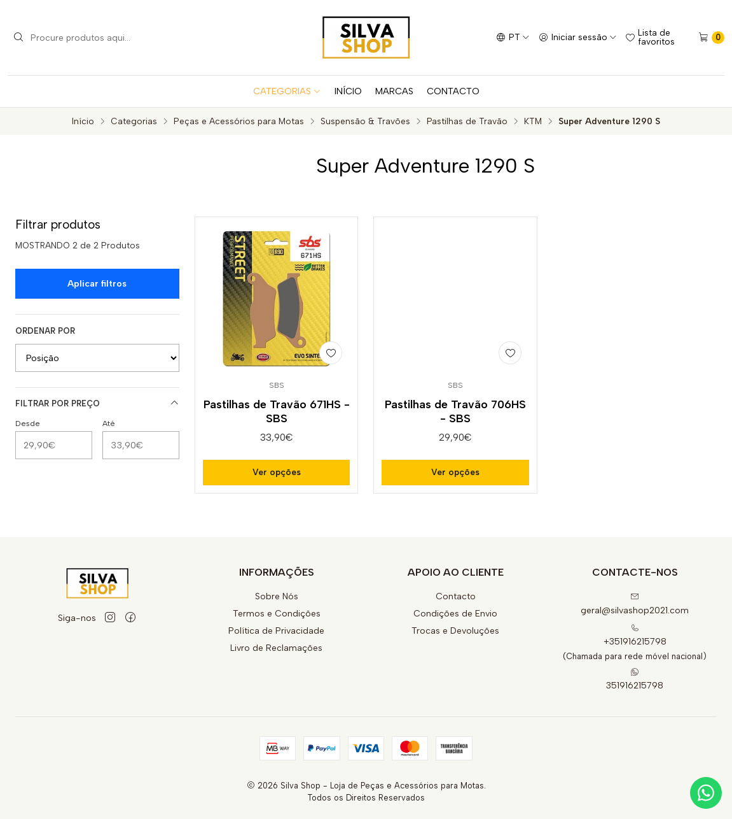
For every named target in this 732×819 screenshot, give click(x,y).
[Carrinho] (711, 37)
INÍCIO (348, 91)
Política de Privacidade (276, 630)
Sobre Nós (276, 596)
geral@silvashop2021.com (635, 604)
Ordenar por (45, 331)
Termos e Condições (277, 613)
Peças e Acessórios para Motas (239, 121)
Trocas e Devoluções (455, 630)
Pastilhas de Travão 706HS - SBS (455, 411)
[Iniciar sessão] (578, 37)
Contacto (456, 596)
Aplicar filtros (97, 283)
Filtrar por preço (97, 403)
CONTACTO (453, 91)
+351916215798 (635, 635)
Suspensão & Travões (365, 121)
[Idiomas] (512, 37)
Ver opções (276, 472)
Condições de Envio (455, 613)
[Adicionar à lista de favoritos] (330, 352)
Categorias (134, 121)
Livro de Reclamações (276, 648)
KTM (533, 121)
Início (83, 121)
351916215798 (634, 679)
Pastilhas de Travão (467, 121)
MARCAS (394, 91)
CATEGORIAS (287, 91)
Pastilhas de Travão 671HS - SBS (277, 411)
